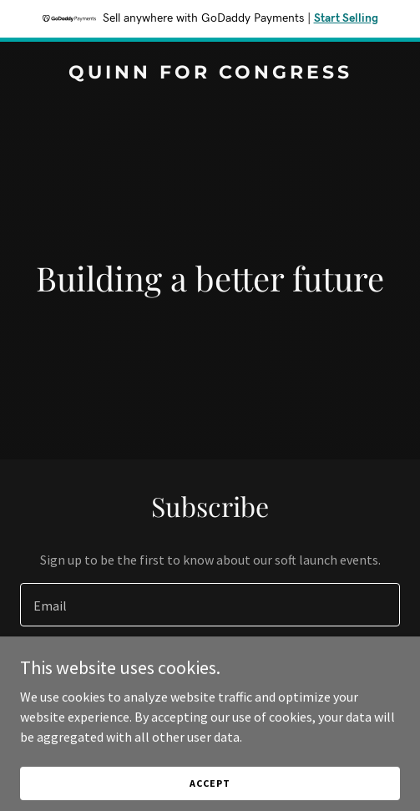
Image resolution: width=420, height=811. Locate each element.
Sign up (210, 669)
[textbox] (210, 604)
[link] (210, 73)
